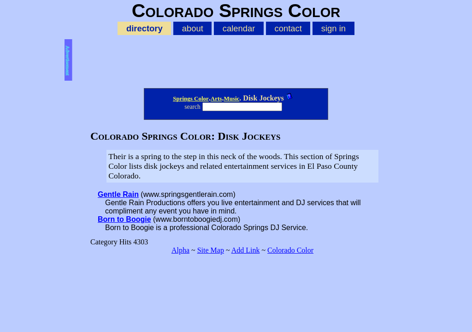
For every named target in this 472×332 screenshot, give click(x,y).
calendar (239, 28)
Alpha (180, 250)
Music (231, 98)
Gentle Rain (118, 194)
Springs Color (191, 98)
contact (287, 28)
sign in (333, 28)
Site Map (210, 250)
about (192, 28)
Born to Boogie (124, 219)
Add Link (245, 250)
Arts (216, 98)
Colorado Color (290, 250)
